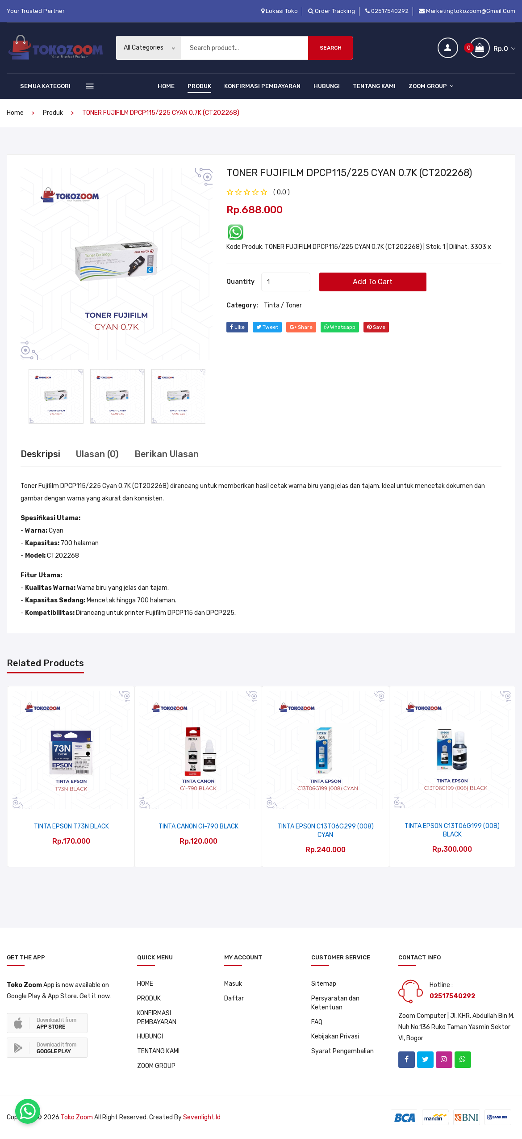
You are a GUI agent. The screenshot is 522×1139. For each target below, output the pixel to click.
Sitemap (323, 984)
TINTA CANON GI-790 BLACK (198, 826)
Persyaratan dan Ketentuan (335, 1003)
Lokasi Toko (279, 11)
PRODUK (199, 86)
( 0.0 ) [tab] (281, 192)
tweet (267, 327)
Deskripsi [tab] (41, 454)
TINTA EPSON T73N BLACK (71, 826)
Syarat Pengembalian (342, 1051)
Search (331, 48)
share (301, 327)
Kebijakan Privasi (335, 1037)
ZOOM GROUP (431, 86)
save (376, 327)
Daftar (234, 998)
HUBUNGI (326, 86)
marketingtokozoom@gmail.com (467, 11)
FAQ (316, 1022)
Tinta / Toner (283, 305)
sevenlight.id (202, 1118)
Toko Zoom (77, 1118)
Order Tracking (331, 11)
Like (237, 327)
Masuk (233, 984)
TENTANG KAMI (374, 86)
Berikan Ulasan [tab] (167, 454)
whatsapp (340, 327)
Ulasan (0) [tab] (97, 454)
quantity (240, 281)
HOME (166, 86)
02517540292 (387, 11)
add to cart (373, 281)
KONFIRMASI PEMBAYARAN (262, 86)
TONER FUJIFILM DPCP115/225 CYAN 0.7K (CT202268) (349, 172)
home (15, 113)
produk (53, 113)
